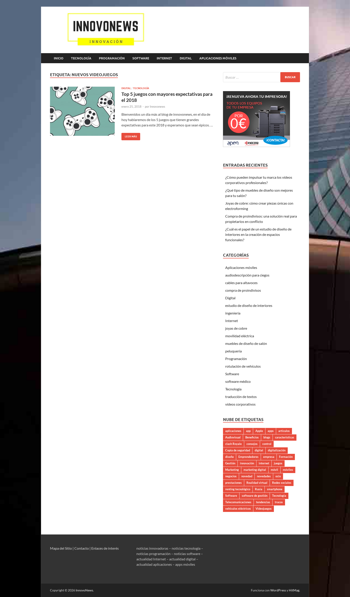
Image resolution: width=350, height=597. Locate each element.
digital (259, 450)
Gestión (230, 463)
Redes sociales (281, 482)
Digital (186, 58)
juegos (278, 463)
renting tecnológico (237, 489)
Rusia (258, 489)
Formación (286, 457)
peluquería (233, 351)
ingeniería (232, 313)
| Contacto (81, 548)
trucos (279, 502)
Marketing (232, 469)
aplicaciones (233, 431)
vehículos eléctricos (238, 508)
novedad (246, 476)
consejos (252, 444)
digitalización (276, 450)
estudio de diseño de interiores (248, 305)
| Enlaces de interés (104, 548)
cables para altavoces (241, 283)
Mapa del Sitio (61, 548)
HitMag (294, 590)
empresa (268, 457)
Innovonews (157, 106)
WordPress (278, 590)
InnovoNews (84, 590)
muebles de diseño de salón (246, 343)
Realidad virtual (256, 482)
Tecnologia (279, 495)
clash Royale (233, 444)
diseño (229, 457)
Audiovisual (233, 437)
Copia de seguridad (237, 450)
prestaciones (233, 482)
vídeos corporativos (240, 404)
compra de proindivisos (243, 290)
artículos (284, 431)
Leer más (129, 135)
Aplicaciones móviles (217, 58)
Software (140, 58)
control (266, 444)
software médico (238, 381)
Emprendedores (248, 457)
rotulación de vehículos (243, 366)
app (248, 431)
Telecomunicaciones (238, 502)
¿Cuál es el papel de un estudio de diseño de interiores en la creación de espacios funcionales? (258, 234)
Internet (164, 58)
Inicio (58, 58)
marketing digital (255, 469)
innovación (247, 463)
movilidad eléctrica (239, 336)
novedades (264, 476)
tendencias (263, 502)
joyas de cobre (236, 328)
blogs (266, 437)
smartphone (274, 489)
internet (264, 463)
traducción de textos (241, 396)
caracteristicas (284, 437)
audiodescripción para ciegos (247, 275)
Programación (112, 58)
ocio (278, 476)
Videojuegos (264, 508)
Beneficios (252, 437)
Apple (259, 431)
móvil (274, 469)
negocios (231, 476)
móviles (288, 469)
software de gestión (254, 495)
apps (271, 431)
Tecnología (81, 58)
